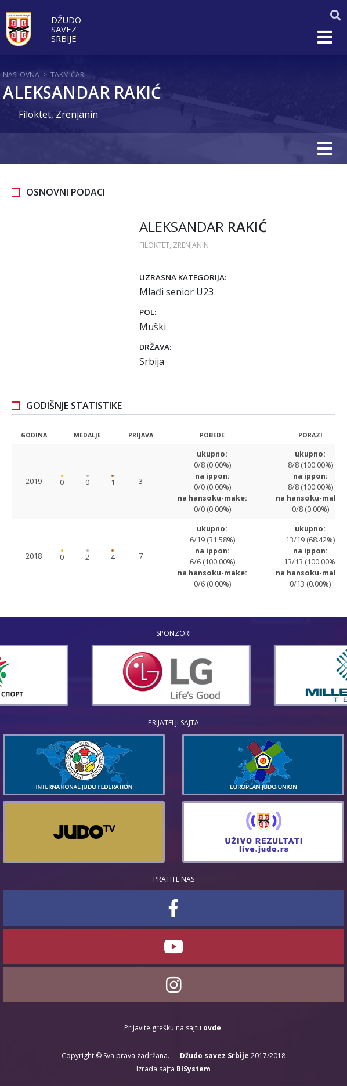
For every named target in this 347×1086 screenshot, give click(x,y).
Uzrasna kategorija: (182, 277)
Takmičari (68, 74)
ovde (212, 1028)
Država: (155, 347)
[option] (82, 675)
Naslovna (21, 74)
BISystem (193, 1069)
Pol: (147, 312)
